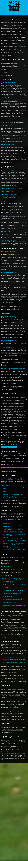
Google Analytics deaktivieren (8, 447)
